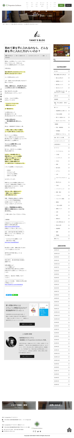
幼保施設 (58, 130)
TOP (4, 24)
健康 (57, 231)
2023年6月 (56, 270)
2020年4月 (56, 298)
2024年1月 (56, 260)
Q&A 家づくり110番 (59, 137)
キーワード (56, 147)
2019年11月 (57, 315)
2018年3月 (56, 384)
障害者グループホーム (61, 134)
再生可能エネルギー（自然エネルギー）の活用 (60, 92)
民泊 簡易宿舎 (59, 127)
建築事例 (47, 5)
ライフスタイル (59, 151)
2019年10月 (57, 319)
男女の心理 (58, 225)
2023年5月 (56, 274)
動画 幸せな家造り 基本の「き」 (60, 103)
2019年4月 (56, 339)
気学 (57, 215)
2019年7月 (56, 329)
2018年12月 (57, 353)
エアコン (58, 171)
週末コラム (56, 238)
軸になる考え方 (59, 77)
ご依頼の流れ (37, 4)
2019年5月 (56, 336)
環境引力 (58, 218)
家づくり (8, 24)
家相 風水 (58, 192)
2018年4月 (56, 381)
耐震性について (59, 81)
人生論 (57, 154)
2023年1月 (56, 284)
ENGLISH (68, 5)
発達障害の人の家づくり (61, 110)
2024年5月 (56, 256)
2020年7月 (56, 291)
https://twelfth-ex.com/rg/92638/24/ (14, 284)
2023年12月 (57, 263)
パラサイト (58, 195)
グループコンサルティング (60, 178)
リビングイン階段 (60, 198)
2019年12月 (57, 312)
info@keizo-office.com (9, 431)
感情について (59, 208)
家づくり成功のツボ (60, 117)
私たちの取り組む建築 (42, 4)
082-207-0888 (9, 429)
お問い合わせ (55, 4)
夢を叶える (58, 182)
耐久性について (59, 84)
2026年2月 (56, 250)
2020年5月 (56, 294)
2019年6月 (56, 332)
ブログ (50, 4)
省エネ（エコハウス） (61, 120)
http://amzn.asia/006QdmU (12, 242)
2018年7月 (56, 370)
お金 (57, 174)
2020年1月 (56, 308)
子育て (57, 185)
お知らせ (56, 95)
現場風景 (56, 99)
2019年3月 (56, 343)
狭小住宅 (58, 167)
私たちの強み (32, 4)
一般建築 (56, 124)
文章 (57, 212)
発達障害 (58, 228)
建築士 (57, 202)
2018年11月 (57, 356)
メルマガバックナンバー (59, 140)
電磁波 (57, 235)
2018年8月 (56, 367)
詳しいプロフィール (27, 356)
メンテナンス (59, 157)
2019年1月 (56, 350)
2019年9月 (56, 322)
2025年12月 (57, 253)
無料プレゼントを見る (27, 324)
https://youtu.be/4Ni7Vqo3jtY (12, 226)
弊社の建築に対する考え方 (60, 74)
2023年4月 (56, 277)
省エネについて (59, 87)
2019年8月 (56, 325)
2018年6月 (56, 374)
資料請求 (61, 5)
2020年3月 (56, 301)
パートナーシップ (60, 188)
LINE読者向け (57, 144)
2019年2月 (56, 346)
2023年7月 (56, 267)
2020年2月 (56, 305)
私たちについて (27, 5)
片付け (57, 161)
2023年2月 (56, 281)
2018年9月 (56, 363)
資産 (57, 164)
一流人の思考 (59, 205)
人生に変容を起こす (60, 221)
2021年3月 (56, 288)
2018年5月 (56, 377)
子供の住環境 (59, 114)
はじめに (56, 71)
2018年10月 (57, 360)
